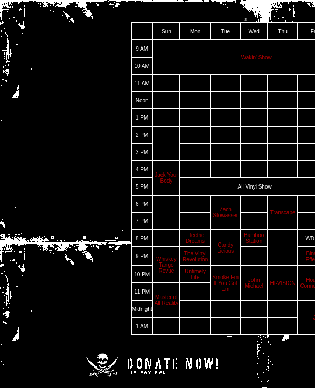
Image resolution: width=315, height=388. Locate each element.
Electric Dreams (195, 238)
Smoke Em (225, 277)
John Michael (253, 283)
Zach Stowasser (225, 212)
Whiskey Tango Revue (166, 265)
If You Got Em (225, 286)
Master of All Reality (166, 300)
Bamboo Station (254, 238)
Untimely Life (195, 274)
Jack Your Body (166, 178)
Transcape (283, 213)
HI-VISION (282, 283)
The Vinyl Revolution (195, 256)
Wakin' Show (256, 57)
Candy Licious (225, 248)
